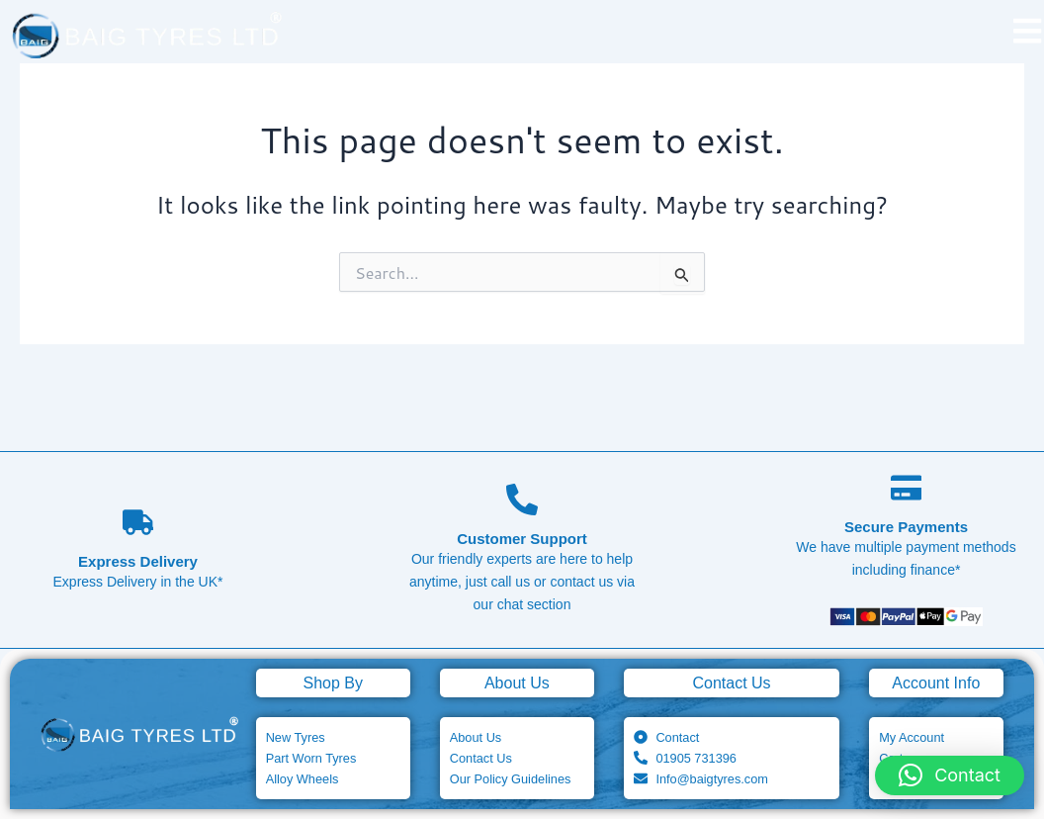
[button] (949, 775)
